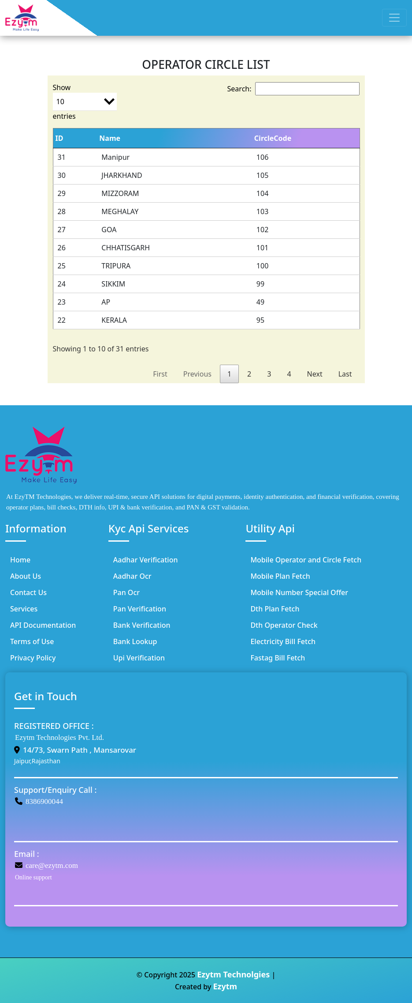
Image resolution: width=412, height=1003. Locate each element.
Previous (197, 374)
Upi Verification (139, 658)
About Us (25, 576)
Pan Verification (139, 609)
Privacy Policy (33, 658)
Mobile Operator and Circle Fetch (305, 560)
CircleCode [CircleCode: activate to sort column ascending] (272, 138)
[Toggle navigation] (394, 17)
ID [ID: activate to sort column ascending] (59, 138)
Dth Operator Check (283, 625)
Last (345, 374)
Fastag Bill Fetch (277, 658)
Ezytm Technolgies (233, 974)
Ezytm (225, 986)
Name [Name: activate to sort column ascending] (109, 138)
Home (20, 560)
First (160, 374)
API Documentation (43, 625)
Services (23, 609)
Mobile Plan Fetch (280, 576)
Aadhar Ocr (132, 576)
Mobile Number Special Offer (299, 592)
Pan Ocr (126, 592)
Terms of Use (32, 641)
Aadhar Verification (145, 560)
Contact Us (28, 592)
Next (315, 374)
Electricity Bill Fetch (282, 641)
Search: (293, 88)
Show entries (85, 102)
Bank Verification (142, 625)
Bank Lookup (135, 641)
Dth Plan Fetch (274, 609)
